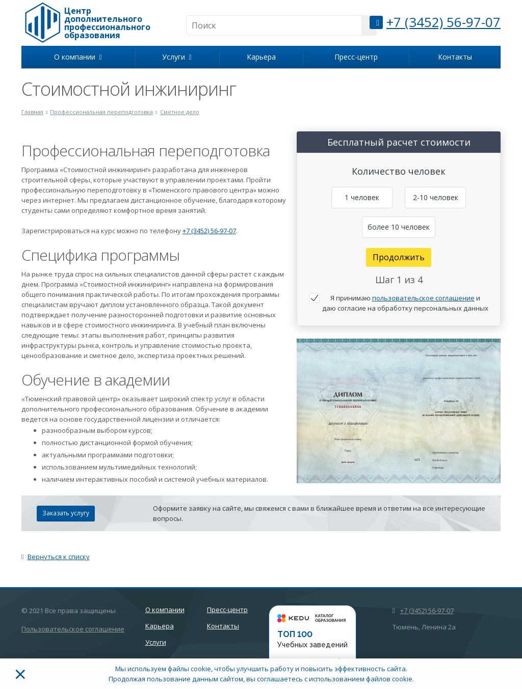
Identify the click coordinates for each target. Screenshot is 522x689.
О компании (78, 57)
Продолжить (399, 257)
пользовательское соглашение (423, 297)
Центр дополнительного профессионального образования (107, 23)
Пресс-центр (356, 57)
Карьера (261, 57)
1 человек (362, 197)
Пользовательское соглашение (72, 628)
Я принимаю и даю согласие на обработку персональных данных (405, 303)
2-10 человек (435, 197)
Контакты (455, 57)
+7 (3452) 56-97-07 (443, 22)
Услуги (177, 57)
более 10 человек (399, 227)
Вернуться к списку (55, 556)
